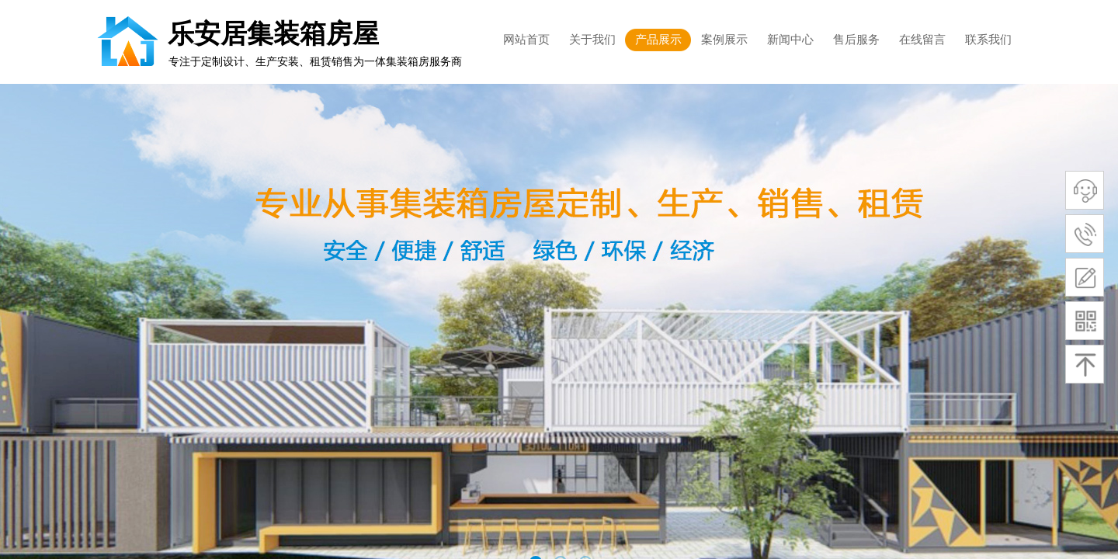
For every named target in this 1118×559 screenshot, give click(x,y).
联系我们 (988, 39)
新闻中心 (790, 39)
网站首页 (526, 39)
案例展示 (724, 39)
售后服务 (856, 39)
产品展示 (658, 39)
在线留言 (922, 39)
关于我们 (592, 39)
